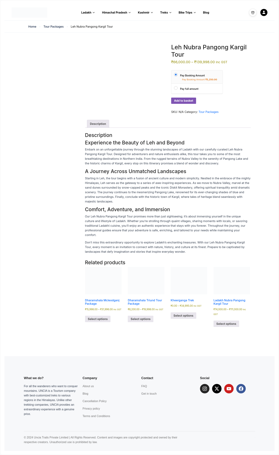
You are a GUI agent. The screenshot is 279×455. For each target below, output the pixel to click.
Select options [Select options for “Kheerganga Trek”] (183, 315)
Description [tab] (98, 124)
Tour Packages (53, 26)
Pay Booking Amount (192, 75)
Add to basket (183, 100)
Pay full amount (189, 88)
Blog (206, 12)
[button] (253, 12)
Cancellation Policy (95, 401)
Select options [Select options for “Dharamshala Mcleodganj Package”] (98, 319)
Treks (166, 12)
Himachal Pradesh (116, 12)
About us (88, 386)
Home (32, 26)
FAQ (144, 386)
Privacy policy (91, 408)
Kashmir (145, 12)
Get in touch (149, 393)
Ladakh (88, 12)
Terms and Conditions (96, 416)
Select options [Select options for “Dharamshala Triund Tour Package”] (141, 319)
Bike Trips (187, 12)
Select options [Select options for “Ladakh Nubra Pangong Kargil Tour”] (226, 324)
